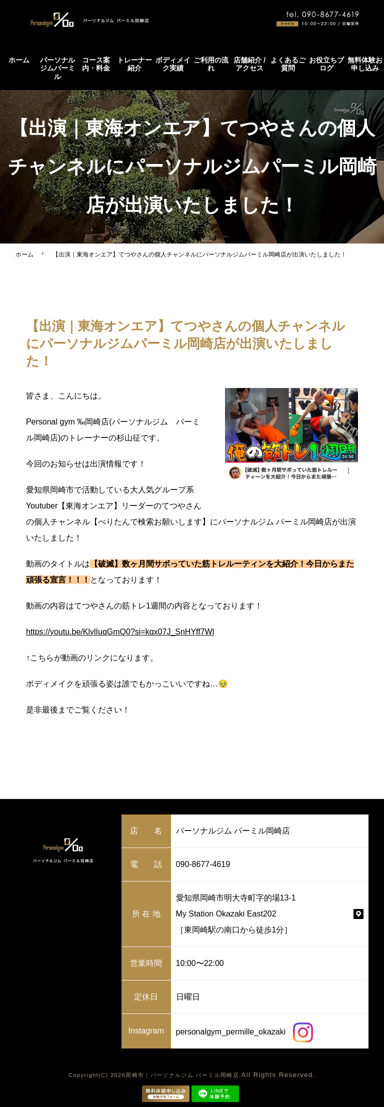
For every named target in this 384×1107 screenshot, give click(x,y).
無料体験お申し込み (365, 64)
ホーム (19, 60)
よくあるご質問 (288, 64)
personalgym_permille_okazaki (244, 1032)
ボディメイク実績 (173, 64)
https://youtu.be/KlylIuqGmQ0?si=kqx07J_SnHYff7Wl (120, 632)
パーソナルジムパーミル (57, 68)
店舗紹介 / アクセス (250, 64)
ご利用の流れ (211, 64)
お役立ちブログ (326, 64)
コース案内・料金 (96, 64)
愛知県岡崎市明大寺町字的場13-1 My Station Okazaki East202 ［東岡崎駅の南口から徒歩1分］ (236, 914)
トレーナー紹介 (134, 64)
